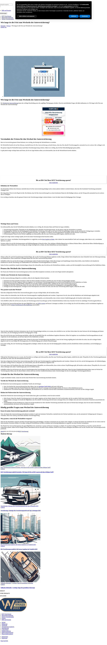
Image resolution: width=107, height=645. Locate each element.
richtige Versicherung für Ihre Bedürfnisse (21, 305)
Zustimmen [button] (85, 16)
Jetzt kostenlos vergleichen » (53, 133)
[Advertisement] (53, 40)
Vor (5, 27)
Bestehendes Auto (54, 128)
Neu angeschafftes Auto (54, 130)
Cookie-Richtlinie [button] (68, 6)
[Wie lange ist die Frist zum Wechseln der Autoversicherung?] (34, 96)
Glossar (9, 25)
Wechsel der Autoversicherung (10, 103)
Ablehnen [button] (73, 16)
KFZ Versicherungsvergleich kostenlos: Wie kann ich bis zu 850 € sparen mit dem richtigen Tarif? (25, 467)
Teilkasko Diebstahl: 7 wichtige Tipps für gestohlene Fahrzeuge (17, 583)
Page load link (4, 640)
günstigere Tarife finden (45, 386)
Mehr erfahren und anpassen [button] (26, 16)
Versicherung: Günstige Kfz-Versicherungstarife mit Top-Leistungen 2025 (19, 506)
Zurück (2, 27)
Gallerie (3, 469)
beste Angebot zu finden (48, 239)
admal (2, 431)
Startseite (3, 25)
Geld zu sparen (41, 303)
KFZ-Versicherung (23, 431)
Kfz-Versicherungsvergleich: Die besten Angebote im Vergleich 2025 (18, 544)
